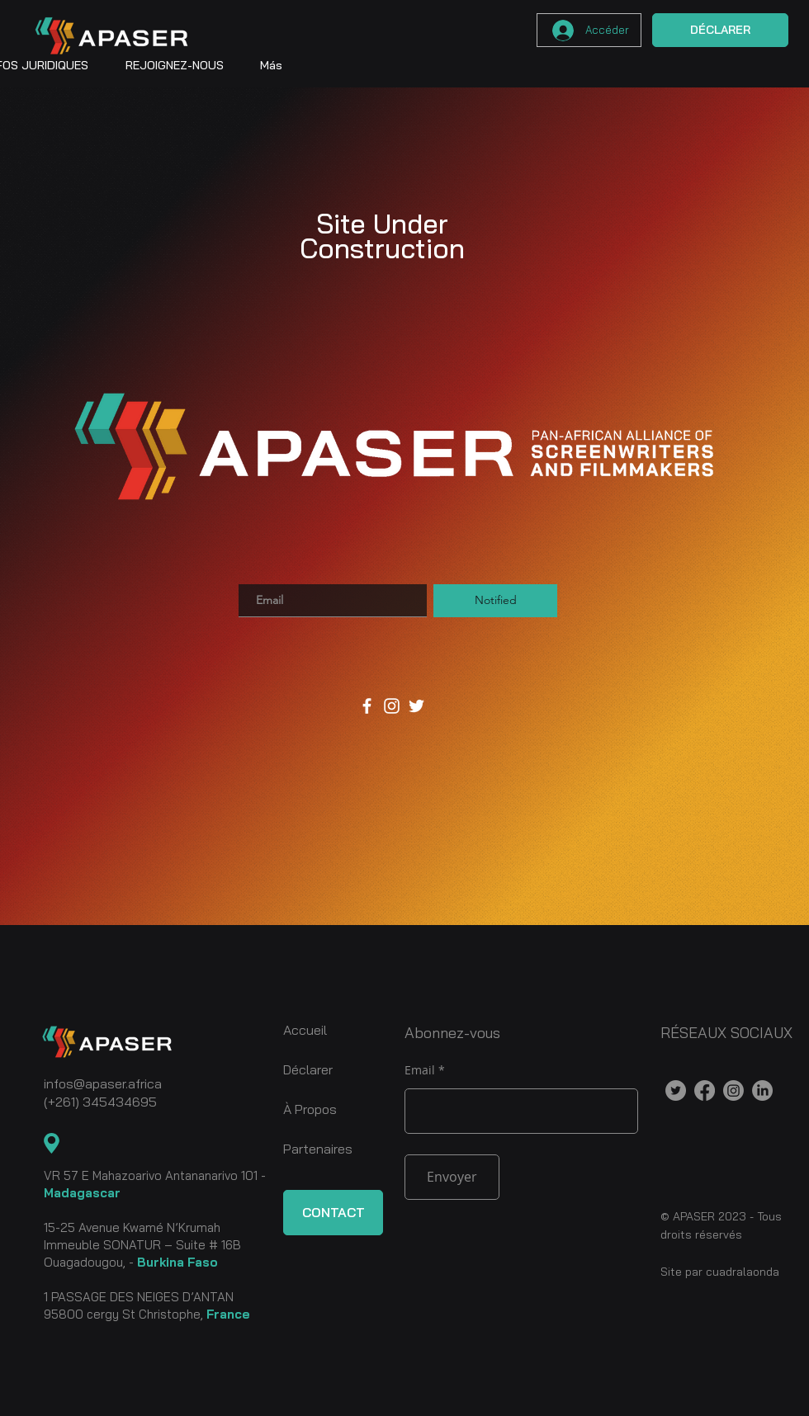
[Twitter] (416, 706)
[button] (174, 65)
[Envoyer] (451, 1177)
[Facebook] (367, 706)
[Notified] (495, 600)
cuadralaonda (742, 1271)
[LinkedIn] (762, 1090)
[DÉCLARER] (720, 30)
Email (419, 1070)
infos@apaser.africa (103, 1083)
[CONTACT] (333, 1212)
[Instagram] (391, 706)
